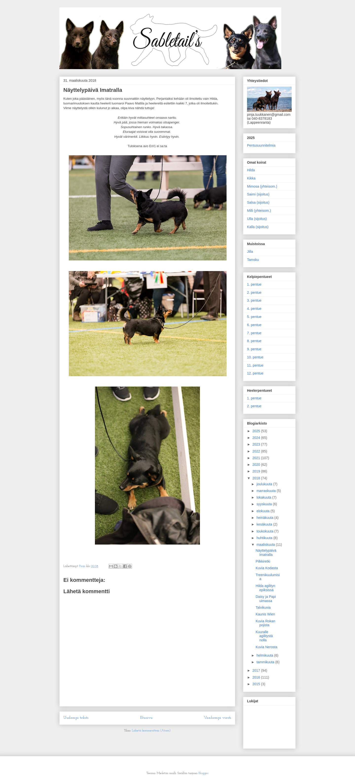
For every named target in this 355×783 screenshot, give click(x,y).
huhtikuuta (264, 538)
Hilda (251, 170)
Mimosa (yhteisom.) (262, 186)
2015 (256, 684)
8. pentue (254, 341)
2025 (256, 431)
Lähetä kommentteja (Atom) (151, 730)
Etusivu (146, 718)
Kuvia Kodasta (267, 568)
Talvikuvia (263, 607)
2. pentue (254, 292)
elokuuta (263, 511)
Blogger (203, 773)
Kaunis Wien (265, 614)
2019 (256, 471)
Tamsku (253, 260)
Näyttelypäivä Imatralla (266, 552)
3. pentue (254, 300)
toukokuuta (265, 531)
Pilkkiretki (263, 561)
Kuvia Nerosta (266, 647)
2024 (256, 438)
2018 (256, 478)
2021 (256, 458)
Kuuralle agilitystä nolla (264, 636)
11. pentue (255, 365)
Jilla (250, 252)
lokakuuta (264, 497)
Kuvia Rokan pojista (265, 623)
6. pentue (254, 325)
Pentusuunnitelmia (261, 145)
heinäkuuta (265, 518)
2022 (256, 451)
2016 (256, 677)
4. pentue (254, 309)
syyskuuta (264, 504)
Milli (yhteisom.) (259, 211)
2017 (256, 670)
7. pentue (254, 333)
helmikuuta (265, 655)
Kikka (251, 178)
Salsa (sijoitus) (258, 202)
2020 (256, 465)
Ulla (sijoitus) (257, 219)
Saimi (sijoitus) (258, 194)
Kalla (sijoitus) (257, 227)
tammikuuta (265, 662)
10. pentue (255, 357)
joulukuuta (264, 484)
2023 (256, 444)
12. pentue (255, 373)
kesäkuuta (264, 524)
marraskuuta (266, 491)
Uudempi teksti (76, 718)
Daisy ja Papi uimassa (266, 599)
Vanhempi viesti (217, 718)
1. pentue (254, 284)
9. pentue (254, 349)
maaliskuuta (266, 545)
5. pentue (254, 317)
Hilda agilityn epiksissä (265, 588)
